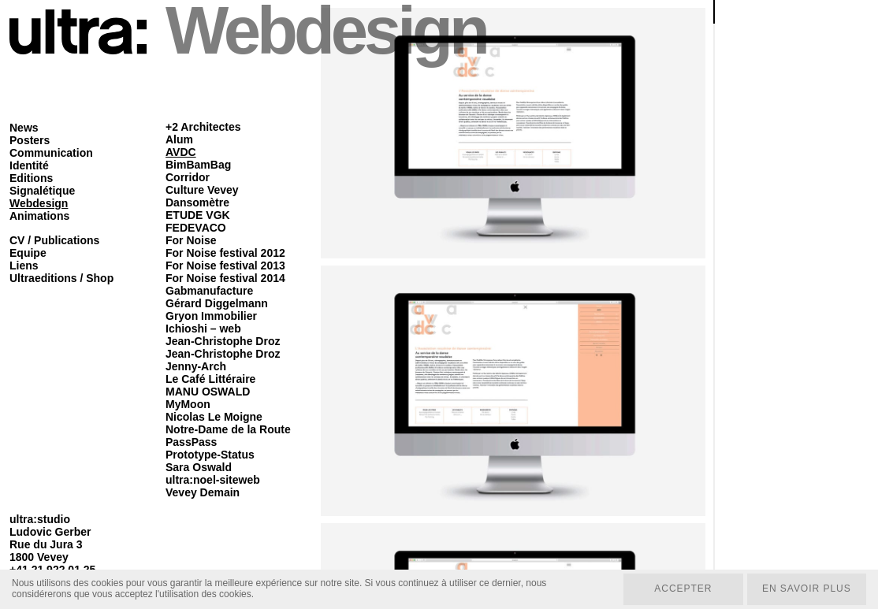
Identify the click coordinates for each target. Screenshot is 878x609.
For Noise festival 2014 (225, 278)
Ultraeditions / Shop (61, 278)
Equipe (28, 253)
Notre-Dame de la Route (228, 429)
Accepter (682, 589)
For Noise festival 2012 (225, 253)
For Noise (191, 240)
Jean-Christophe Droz (223, 341)
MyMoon (188, 404)
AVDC (181, 152)
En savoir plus (805, 589)
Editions (31, 178)
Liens (24, 265)
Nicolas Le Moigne (214, 416)
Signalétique (42, 190)
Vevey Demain (203, 492)
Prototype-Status (210, 454)
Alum (179, 139)
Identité (29, 165)
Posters (29, 140)
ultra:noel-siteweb (213, 479)
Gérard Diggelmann (217, 303)
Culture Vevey (202, 190)
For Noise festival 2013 (225, 265)
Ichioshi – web (203, 328)
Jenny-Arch (196, 366)
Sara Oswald (199, 467)
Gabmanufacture (209, 290)
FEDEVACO (196, 227)
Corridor (188, 177)
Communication (51, 153)
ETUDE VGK (198, 215)
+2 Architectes (203, 127)
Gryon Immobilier (211, 316)
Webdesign (38, 203)
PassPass (191, 442)
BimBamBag (198, 164)
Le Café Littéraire (210, 379)
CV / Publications (54, 240)
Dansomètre (197, 202)
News (24, 127)
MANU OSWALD (208, 391)
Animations (39, 216)
